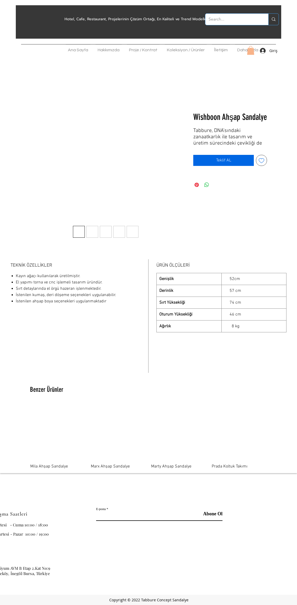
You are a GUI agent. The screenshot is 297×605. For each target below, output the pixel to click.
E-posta (101, 509)
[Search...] (233, 19)
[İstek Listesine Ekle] (261, 160)
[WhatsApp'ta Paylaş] (207, 185)
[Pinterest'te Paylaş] (197, 185)
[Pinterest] (284, 571)
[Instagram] (258, 571)
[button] (108, 49)
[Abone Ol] (209, 514)
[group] (148, 437)
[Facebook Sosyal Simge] (271, 571)
